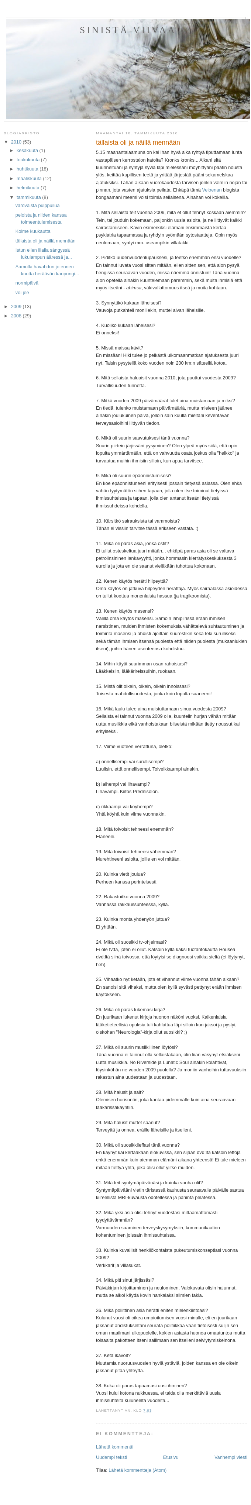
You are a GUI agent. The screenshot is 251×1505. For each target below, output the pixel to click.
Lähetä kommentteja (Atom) (137, 1470)
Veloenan (211, 190)
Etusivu (171, 1457)
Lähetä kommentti (114, 1447)
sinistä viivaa (128, 30)
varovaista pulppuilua (38, 205)
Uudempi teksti (111, 1457)
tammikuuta (29, 197)
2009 (17, 306)
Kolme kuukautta (33, 231)
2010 (17, 142)
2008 (17, 315)
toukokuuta (29, 159)
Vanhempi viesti (230, 1457)
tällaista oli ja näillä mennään (46, 241)
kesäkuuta (28, 150)
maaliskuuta (30, 178)
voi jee (22, 292)
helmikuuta (29, 187)
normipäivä (27, 283)
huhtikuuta (28, 169)
